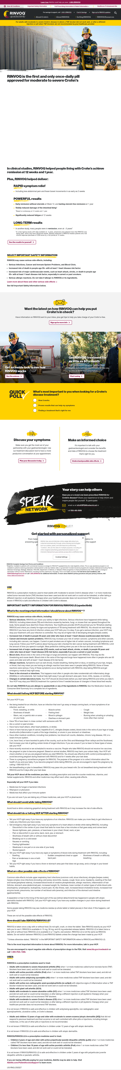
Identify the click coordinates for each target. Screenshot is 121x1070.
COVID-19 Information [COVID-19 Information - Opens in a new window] (87, 1035)
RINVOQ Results (12, 1038)
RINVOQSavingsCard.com (16, 493)
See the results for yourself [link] (20, 162)
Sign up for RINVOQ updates (101, 12)
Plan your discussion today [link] (31, 380)
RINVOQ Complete (13, 1043)
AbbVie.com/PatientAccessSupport (23, 982)
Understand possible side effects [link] (85, 381)
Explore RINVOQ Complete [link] (59, 472)
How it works (43, 320)
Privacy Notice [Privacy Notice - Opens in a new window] (84, 1047)
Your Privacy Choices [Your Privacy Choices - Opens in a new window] (86, 1053)
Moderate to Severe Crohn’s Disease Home (16, 1034)
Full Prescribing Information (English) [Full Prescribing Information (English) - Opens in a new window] (55, 1038)
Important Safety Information (52, 1032)
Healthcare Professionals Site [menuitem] (107, 6)
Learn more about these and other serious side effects (31, 201)
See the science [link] (12, 296)
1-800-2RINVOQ (74, 2)
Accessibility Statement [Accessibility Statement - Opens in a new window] (87, 1038)
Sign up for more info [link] (59, 242)
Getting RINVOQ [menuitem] (84, 17)
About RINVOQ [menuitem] (62, 17)
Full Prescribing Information (32, 992)
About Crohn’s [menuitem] (42, 17)
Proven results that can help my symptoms (56, 325)
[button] (115, 13)
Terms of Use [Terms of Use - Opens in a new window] (84, 1044)
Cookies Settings (85, 1050)
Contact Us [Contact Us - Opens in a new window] (83, 1041)
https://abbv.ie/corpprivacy (15, 495)
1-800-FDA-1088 (18, 871)
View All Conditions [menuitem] (13, 6)
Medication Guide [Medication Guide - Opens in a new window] (48, 1035)
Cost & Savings (82, 12)
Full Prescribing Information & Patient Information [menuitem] (71, 6)
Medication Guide (65, 992)
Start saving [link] (75, 296)
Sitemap (9, 1049)
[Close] (83, 538)
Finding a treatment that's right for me (54, 330)
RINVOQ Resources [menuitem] (105, 17)
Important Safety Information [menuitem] (37, 6)
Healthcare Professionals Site (89, 1032)
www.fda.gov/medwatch (97, 869)
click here (33, 1000)
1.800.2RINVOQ (35, 493)
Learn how (45, 2)
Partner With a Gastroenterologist (17, 1040)
